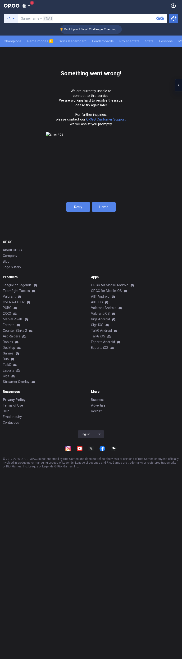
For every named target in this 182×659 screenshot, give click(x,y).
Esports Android (103, 576)
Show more (91, 392)
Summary (13, 104)
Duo (6, 593)
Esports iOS (99, 582)
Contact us (11, 657)
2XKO (7, 548)
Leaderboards (103, 41)
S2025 (31, 209)
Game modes (40, 41)
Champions (13, 41)
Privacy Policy (14, 634)
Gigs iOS (97, 559)
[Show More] (26, 5)
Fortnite (8, 559)
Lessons (166, 41)
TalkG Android (101, 565)
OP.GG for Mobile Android (109, 519)
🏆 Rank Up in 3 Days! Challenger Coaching (92, 29)
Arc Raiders (11, 570)
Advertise (98, 639)
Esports (8, 604)
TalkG (7, 599)
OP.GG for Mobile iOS (106, 525)
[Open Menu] (173, 5)
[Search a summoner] (160, 18)
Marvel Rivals (13, 553)
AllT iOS (97, 536)
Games (8, 587)
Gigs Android (100, 553)
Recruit (96, 645)
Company (10, 490)
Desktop (9, 582)
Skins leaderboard (72, 41)
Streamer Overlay (16, 616)
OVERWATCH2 (14, 536)
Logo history (12, 501)
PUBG (7, 542)
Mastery (61, 104)
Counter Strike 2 (15, 565)
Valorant (9, 531)
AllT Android (100, 531)
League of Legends (17, 519)
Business (98, 634)
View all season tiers (91, 173)
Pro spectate (129, 41)
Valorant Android (103, 542)
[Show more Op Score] (177, 382)
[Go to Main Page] (11, 6)
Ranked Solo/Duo (91, 209)
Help (6, 645)
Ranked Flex (151, 209)
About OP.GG (12, 484)
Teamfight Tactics (16, 525)
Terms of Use (13, 639)
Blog (6, 496)
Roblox (8, 576)
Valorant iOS (100, 548)
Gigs (6, 610)
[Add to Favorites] (50, 60)
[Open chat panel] (178, 85)
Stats (149, 41)
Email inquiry (12, 651)
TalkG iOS (98, 570)
